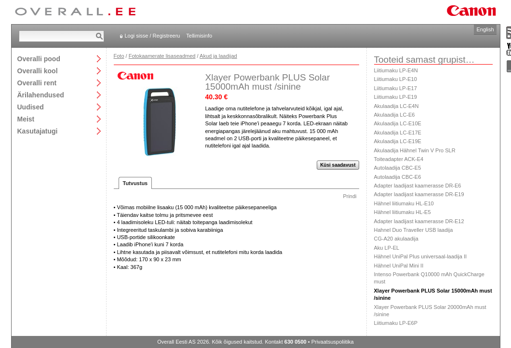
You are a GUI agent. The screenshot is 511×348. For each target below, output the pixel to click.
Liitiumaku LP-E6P (396, 323)
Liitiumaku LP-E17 (395, 88)
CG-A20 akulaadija (396, 238)
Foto (119, 56)
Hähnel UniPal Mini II (399, 265)
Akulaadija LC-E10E (397, 123)
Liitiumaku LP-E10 (395, 79)
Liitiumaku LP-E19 (395, 97)
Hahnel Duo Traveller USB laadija (413, 230)
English (485, 29)
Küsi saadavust (337, 165)
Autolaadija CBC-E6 (397, 177)
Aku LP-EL (387, 248)
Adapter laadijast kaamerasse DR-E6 (417, 185)
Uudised (30, 106)
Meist (26, 118)
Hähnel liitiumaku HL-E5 (402, 212)
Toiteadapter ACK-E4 (399, 159)
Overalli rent (37, 82)
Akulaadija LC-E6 (394, 115)
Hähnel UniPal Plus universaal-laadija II (420, 256)
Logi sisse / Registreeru (152, 36)
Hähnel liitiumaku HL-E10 (404, 203)
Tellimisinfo (199, 36)
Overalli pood (38, 58)
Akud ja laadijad (218, 56)
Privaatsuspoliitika (332, 342)
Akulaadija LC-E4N (396, 106)
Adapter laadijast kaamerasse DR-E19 (419, 194)
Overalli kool (37, 70)
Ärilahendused (40, 94)
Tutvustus (135, 183)
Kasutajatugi (37, 130)
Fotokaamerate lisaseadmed (162, 56)
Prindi (349, 196)
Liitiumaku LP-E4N (396, 70)
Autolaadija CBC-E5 (397, 168)
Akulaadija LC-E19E (397, 141)
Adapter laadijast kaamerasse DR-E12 (419, 221)
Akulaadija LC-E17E (397, 132)
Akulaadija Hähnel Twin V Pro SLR (415, 150)
